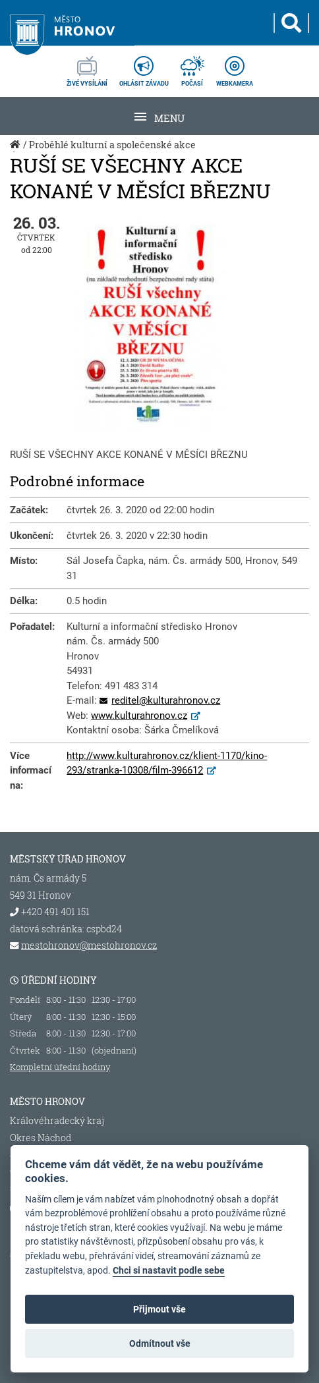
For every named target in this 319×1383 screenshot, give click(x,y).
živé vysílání (87, 67)
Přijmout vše (159, 1309)
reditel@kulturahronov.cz (165, 700)
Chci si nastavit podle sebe (169, 1270)
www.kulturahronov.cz (139, 715)
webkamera (234, 67)
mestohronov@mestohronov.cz (89, 945)
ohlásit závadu (144, 67)
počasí (192, 67)
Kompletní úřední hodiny (60, 1066)
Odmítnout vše (159, 1343)
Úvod (16, 151)
